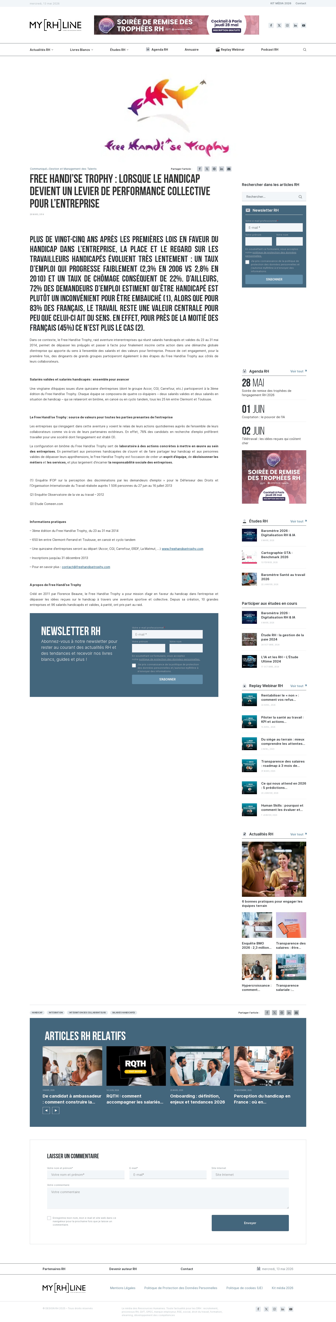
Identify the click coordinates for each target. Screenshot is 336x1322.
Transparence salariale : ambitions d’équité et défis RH (289, 987)
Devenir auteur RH (123, 1269)
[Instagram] (287, 25)
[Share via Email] (228, 168)
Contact (301, 3)
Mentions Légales (122, 1288)
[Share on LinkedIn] (221, 168)
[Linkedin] (295, 25)
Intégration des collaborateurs (87, 1013)
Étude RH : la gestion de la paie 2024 (282, 637)
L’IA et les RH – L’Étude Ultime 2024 (279, 659)
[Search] (304, 49)
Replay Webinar (230, 49)
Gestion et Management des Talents (74, 168)
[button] (46, 1110)
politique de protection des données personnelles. (169, 659)
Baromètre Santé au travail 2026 (283, 577)
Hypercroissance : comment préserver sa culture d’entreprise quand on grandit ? (257, 987)
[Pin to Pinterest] (214, 168)
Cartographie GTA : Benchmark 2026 (276, 555)
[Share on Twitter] (207, 168)
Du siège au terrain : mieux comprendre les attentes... (283, 741)
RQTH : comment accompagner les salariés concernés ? (133, 1099)
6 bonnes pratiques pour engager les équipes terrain (272, 903)
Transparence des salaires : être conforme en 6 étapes (291, 945)
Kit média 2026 (282, 1288)
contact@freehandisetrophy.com (86, 567)
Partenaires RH (54, 1269)
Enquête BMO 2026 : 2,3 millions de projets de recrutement (256, 945)
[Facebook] (271, 25)
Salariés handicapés (123, 1013)
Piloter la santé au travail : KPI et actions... (282, 719)
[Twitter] (279, 25)
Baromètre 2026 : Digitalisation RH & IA (278, 533)
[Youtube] (303, 25)
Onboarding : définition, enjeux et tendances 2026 (197, 1099)
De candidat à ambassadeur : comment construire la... (72, 1099)
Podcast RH (269, 49)
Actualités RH (40, 50)
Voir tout (298, 371)
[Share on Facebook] (199, 168)
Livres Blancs (80, 50)
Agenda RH (156, 49)
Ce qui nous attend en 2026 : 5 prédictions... (283, 785)
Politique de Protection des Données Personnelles (180, 1288)
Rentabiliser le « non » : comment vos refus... (280, 697)
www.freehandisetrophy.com (182, 548)
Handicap (37, 1013)
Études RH (117, 50)
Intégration (56, 1013)
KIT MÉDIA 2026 (280, 3)
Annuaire (192, 49)
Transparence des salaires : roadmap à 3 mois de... (283, 763)
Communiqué (38, 168)
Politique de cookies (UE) (244, 1288)
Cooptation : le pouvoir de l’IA (263, 417)
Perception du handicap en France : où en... (262, 1099)
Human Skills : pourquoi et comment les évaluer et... (282, 807)
